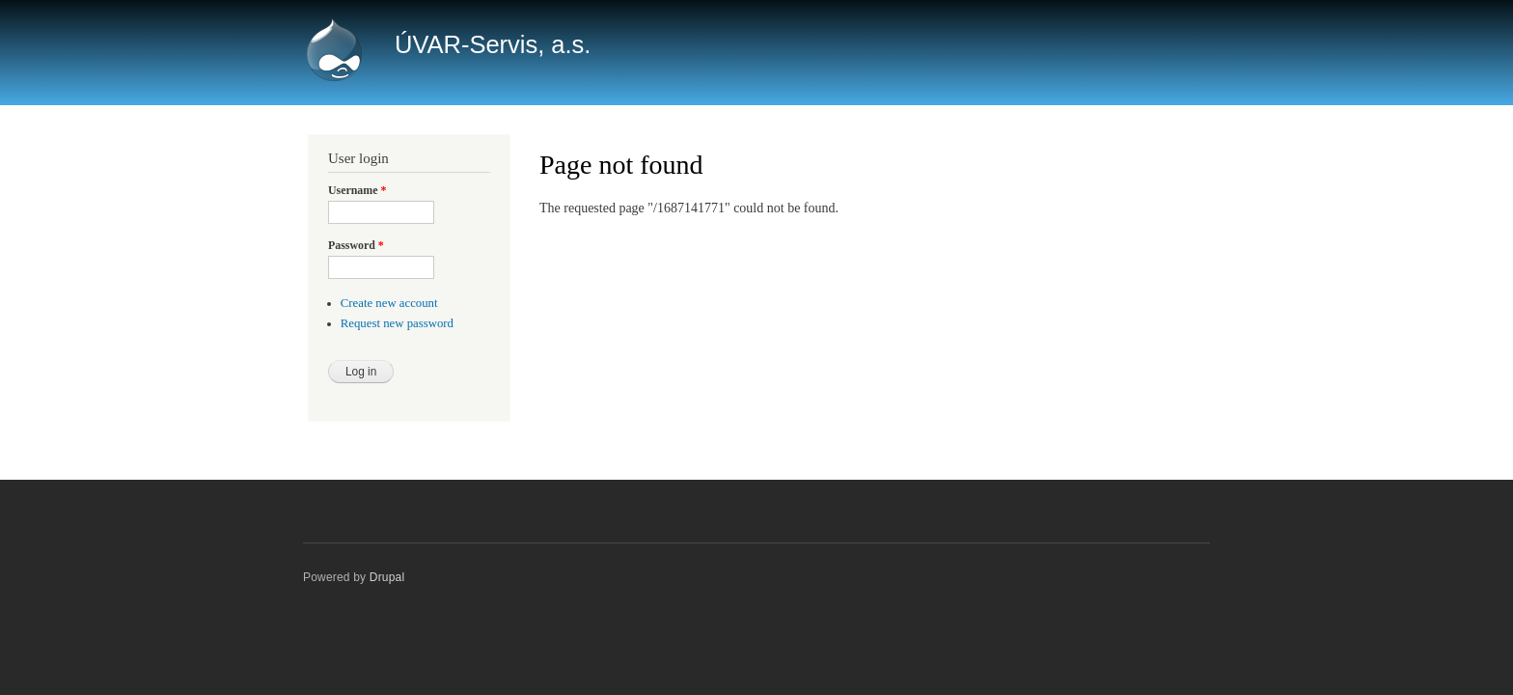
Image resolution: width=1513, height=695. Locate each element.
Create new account (389, 303)
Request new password (397, 323)
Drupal (387, 577)
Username (357, 190)
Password (356, 245)
